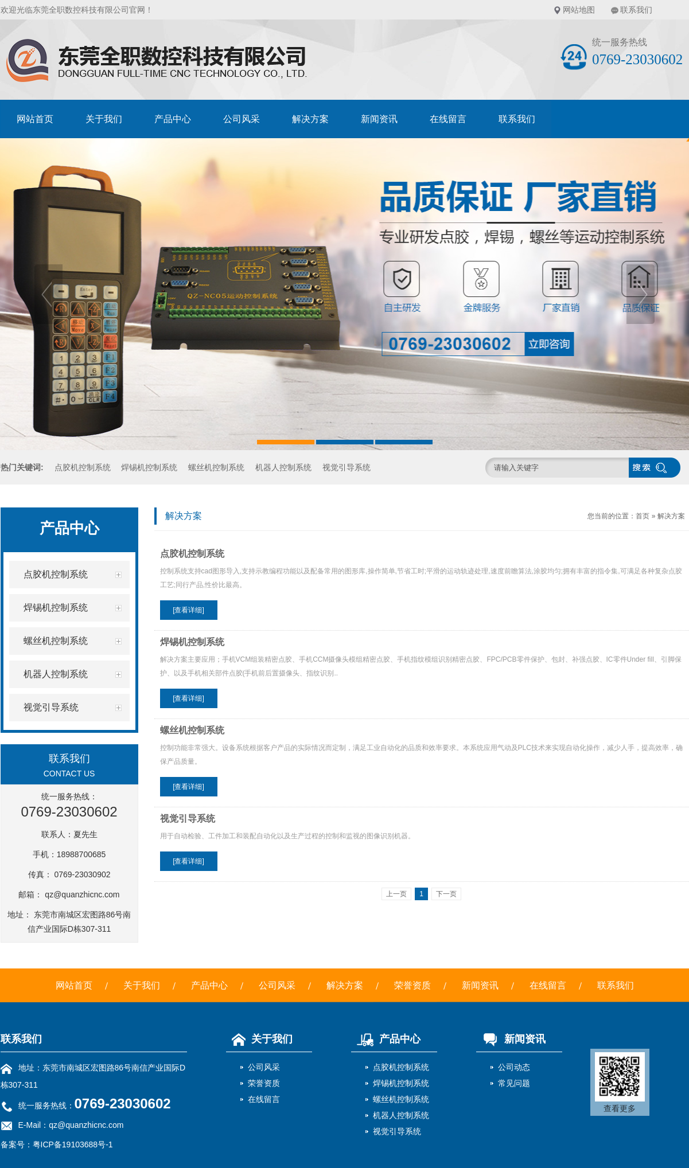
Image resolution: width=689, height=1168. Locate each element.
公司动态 (514, 1067)
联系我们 (636, 9)
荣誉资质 (412, 985)
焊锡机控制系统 (149, 467)
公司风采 (241, 119)
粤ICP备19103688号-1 (73, 1144)
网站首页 (35, 119)
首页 (642, 516)
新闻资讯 (379, 119)
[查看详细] (188, 610)
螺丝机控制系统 (216, 467)
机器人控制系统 (283, 467)
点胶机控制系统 (83, 467)
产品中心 (172, 119)
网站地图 (579, 9)
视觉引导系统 (346, 467)
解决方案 (310, 119)
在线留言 (448, 119)
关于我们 (103, 119)
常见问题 (514, 1083)
